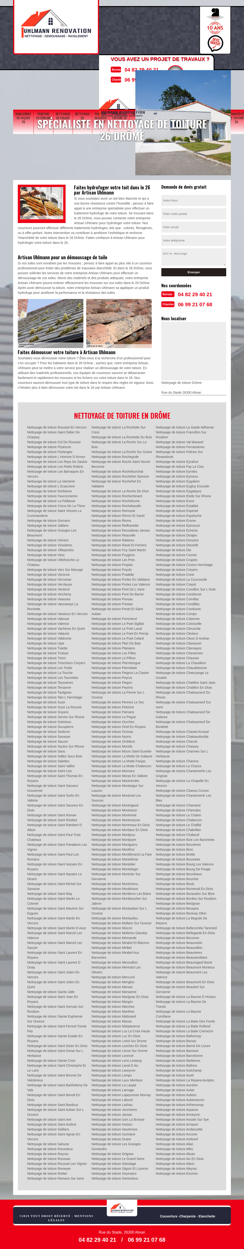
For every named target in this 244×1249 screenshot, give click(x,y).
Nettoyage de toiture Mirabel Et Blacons (120, 941)
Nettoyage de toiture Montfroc (113, 848)
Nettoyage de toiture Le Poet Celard (118, 637)
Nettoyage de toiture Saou (46, 750)
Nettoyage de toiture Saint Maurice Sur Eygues (55, 909)
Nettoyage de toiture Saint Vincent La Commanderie (54, 512)
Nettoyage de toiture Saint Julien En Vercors (53, 973)
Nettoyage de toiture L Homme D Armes (56, 455)
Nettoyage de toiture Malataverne (116, 1025)
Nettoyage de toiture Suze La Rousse (54, 706)
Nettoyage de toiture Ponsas (112, 598)
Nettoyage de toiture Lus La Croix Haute (121, 1030)
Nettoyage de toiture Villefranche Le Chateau (53, 561)
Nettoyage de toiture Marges (112, 1000)
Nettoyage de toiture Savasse (48, 735)
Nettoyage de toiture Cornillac (177, 598)
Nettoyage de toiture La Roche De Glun (120, 490)
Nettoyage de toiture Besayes (177, 907)
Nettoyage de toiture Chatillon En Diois (184, 686)
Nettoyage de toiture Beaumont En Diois (185, 981)
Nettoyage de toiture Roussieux (50, 1147)
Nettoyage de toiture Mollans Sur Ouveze (122, 922)
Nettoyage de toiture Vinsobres (49, 544)
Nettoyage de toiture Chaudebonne (181, 666)
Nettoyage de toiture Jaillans (48, 524)
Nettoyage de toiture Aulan (175, 1089)
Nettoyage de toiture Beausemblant (181, 956)
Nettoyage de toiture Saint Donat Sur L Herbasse (55, 1051)
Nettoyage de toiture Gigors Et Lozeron (120, 1167)
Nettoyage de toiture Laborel (112, 1098)
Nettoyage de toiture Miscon (112, 927)
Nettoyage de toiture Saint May (49, 892)
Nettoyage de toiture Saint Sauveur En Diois (55, 806)
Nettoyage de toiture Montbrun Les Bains (121, 892)
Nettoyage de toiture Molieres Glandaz (120, 931)
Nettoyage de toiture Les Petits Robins (55, 465)
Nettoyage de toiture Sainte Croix (51, 1059)
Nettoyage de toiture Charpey (177, 745)
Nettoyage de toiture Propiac (112, 563)
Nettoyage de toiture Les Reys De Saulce (57, 460)
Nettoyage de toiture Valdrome (49, 637)
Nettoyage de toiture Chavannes (179, 652)
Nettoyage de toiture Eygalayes (178, 490)
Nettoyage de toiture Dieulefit (177, 544)
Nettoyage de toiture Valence (48, 622)
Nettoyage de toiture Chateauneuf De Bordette (183, 723)
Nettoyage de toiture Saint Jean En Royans (52, 997)
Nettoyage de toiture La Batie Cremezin (184, 1030)
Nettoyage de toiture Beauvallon (179, 946)
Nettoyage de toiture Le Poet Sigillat (118, 622)
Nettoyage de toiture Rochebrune (116, 499)
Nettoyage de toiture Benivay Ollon (181, 912)
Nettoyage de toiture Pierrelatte (114, 666)
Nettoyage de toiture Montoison (114, 809)
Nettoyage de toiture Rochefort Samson (120, 475)
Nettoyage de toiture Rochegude (115, 455)
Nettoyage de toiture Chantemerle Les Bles (183, 796)
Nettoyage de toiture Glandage (114, 1162)
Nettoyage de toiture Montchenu (115, 882)
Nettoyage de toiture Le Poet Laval (117, 627)
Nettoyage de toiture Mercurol (113, 976)
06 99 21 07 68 (201, 303)
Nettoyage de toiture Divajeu (176, 534)
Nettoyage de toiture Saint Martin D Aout (56, 927)
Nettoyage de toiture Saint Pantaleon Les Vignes (57, 845)
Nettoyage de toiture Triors (46, 657)
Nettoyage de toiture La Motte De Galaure (122, 755)
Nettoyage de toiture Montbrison (115, 887)
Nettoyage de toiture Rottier (47, 1172)
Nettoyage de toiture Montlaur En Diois (120, 828)
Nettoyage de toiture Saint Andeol (51, 1123)
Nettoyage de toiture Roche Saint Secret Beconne (121, 462)
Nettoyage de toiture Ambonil (177, 1138)
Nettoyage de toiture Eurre (175, 499)
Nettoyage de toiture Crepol (176, 583)
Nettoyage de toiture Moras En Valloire (120, 774)
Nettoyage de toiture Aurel (175, 1074)
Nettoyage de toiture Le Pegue (114, 715)
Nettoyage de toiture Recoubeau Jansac (121, 529)
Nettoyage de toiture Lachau (112, 1103)
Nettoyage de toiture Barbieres (178, 1059)
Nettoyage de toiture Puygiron (113, 553)
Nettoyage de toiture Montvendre (115, 779)
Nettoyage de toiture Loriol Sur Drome (119, 1039)
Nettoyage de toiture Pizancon (49, 445)
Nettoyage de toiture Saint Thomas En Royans (55, 777)
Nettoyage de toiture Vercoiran (49, 578)
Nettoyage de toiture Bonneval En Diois (184, 887)
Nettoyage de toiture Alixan (175, 1152)
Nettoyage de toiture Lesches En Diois (119, 1044)
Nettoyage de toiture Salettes (48, 760)
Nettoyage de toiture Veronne (48, 573)
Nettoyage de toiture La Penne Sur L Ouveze (118, 693)
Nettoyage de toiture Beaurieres (179, 951)
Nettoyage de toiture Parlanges (49, 450)
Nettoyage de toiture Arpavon (177, 1108)
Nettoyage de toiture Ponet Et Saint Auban (117, 610)
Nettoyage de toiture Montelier (114, 863)
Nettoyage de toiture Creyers (177, 568)
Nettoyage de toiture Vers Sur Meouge (55, 568)
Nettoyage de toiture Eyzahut (177, 460)
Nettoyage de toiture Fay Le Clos (180, 465)
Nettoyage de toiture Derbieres (49, 490)
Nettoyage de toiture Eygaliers (178, 480)
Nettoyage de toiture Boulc (175, 882)
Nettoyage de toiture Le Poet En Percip (120, 632)
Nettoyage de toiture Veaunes (48, 598)
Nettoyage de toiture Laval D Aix (115, 1064)
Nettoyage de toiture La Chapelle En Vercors (182, 781)
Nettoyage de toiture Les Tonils (49, 666)
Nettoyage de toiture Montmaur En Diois (121, 823)
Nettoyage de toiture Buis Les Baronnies (185, 838)
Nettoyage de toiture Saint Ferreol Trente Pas (57, 1027)
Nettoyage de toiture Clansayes (178, 647)
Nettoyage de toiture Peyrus (112, 676)
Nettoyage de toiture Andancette (179, 1128)
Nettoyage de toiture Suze (46, 701)
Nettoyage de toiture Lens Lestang (117, 1059)
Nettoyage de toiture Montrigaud (115, 804)
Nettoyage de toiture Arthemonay (180, 1103)
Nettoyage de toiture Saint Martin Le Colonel (53, 899)
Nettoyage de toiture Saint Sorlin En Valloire (53, 796)
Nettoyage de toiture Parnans (113, 711)
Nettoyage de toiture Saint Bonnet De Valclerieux (54, 1076)
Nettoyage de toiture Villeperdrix (50, 549)
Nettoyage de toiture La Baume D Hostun (186, 995)
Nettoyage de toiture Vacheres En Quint (56, 627)
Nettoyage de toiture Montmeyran (116, 819)
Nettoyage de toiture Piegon (112, 681)
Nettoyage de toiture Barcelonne (179, 1054)
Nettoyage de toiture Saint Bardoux (52, 1103)
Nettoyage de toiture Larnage (113, 1089)
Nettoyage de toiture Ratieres (113, 539)
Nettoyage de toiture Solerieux (49, 720)
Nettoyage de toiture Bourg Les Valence (185, 863)
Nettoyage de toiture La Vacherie (51, 480)
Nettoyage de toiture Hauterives (115, 1128)
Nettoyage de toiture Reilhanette (115, 524)
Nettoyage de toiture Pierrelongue (116, 661)
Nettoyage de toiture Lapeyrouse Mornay (121, 1093)
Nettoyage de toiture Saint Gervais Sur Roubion (55, 1007)
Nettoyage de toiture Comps (176, 612)
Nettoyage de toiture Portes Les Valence (121, 583)
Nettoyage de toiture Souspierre (50, 725)
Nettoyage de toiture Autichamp (178, 1069)
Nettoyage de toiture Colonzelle (178, 622)
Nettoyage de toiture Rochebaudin (116, 504)
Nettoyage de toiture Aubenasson (180, 1098)
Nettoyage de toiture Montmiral (114, 814)
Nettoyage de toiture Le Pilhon (114, 657)
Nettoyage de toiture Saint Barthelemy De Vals (57, 1086)
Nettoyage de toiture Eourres (177, 1172)
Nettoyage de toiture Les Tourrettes (52, 676)
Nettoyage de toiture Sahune (48, 1143)
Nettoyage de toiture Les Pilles (114, 652)
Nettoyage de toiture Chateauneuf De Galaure (183, 713)
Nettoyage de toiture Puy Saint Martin (119, 549)
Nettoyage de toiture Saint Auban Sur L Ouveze (55, 1110)
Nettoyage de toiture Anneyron (178, 1113)
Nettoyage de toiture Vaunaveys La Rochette (52, 605)
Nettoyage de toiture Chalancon (179, 819)
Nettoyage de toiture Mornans (113, 769)
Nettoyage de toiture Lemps (112, 1074)
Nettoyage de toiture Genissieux (115, 1177)
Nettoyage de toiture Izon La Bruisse (118, 1118)
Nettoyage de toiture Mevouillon (115, 961)
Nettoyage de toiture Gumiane (113, 1133)
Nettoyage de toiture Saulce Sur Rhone (55, 745)
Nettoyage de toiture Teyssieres (50, 681)
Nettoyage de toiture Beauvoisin (179, 941)
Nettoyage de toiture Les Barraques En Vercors (55, 472)
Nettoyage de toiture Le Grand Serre (118, 1157)
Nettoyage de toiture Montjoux (113, 833)
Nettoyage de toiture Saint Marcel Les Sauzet (54, 943)
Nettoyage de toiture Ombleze (113, 740)
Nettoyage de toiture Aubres (176, 1093)
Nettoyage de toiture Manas (112, 1020)
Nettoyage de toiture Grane (111, 1138)
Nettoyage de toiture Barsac (176, 1039)
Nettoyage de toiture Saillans (48, 1128)
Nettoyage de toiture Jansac (112, 1113)
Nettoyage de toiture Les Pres (113, 558)
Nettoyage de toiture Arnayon (177, 1123)
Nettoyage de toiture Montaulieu (115, 917)
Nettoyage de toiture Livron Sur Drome (120, 1049)
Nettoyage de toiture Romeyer (49, 1167)
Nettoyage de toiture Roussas (48, 1157)
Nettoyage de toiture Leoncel (112, 1054)
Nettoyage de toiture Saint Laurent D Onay (53, 963)
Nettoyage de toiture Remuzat (113, 509)
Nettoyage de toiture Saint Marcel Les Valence (54, 934)
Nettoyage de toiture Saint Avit (49, 1118)
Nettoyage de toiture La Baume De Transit (181, 1002)
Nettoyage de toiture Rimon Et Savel (118, 514)
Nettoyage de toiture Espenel (177, 509)
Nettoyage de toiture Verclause (49, 583)
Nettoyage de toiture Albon (175, 1162)
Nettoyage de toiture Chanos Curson (182, 789)
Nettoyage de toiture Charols (176, 740)
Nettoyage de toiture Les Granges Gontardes (116, 1145)
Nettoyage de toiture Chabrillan (178, 828)
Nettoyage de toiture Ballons (176, 1064)
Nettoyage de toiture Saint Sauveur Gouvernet (52, 786)
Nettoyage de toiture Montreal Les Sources (116, 796)
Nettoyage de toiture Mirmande (114, 936)
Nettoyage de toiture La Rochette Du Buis (122, 436)
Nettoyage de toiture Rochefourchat (117, 470)
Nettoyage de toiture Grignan (113, 1152)
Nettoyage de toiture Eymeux (177, 475)
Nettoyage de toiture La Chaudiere (181, 661)
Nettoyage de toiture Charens (177, 760)
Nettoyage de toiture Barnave (177, 1049)
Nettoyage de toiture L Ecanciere (51, 485)
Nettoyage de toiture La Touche (50, 671)
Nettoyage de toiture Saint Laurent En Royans (54, 953)
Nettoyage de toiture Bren (174, 848)
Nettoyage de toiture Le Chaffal (178, 823)
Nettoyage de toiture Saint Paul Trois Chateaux (54, 835)
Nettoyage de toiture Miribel (112, 946)
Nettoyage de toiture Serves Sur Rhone (55, 715)
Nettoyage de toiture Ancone (176, 1133)
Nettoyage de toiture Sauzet (47, 740)
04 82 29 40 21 (136, 69)
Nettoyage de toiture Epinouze (178, 524)
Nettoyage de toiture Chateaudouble (182, 735)
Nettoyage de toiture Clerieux (177, 632)
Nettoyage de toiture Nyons (111, 735)
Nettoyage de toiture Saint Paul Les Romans (53, 855)
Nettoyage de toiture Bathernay (178, 1035)
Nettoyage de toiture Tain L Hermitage (54, 696)
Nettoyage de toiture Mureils (112, 745)
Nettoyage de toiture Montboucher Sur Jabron (119, 899)
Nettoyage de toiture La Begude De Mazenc (181, 919)
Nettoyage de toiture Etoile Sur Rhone (183, 495)
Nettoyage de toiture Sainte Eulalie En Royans (55, 1037)
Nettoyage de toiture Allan (174, 1143)
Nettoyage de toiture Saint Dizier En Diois (57, 1044)
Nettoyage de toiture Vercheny (49, 593)
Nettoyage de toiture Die (173, 549)
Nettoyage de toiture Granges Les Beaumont (51, 531)
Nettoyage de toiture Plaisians (113, 647)
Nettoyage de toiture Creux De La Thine (56, 504)
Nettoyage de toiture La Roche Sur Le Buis (119, 443)
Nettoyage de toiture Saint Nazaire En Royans (54, 865)
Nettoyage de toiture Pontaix (112, 603)
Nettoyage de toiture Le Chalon (178, 814)
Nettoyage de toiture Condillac (178, 603)
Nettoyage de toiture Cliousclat (178, 627)
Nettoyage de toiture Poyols (112, 568)
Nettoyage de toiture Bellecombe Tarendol (186, 927)
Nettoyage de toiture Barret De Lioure (183, 1044)
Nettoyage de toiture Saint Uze (49, 769)
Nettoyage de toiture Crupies (176, 558)
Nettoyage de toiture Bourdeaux (179, 873)
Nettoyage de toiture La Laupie (114, 1084)
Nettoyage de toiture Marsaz (112, 985)
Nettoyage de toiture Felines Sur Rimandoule (179, 453)
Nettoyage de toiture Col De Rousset (54, 441)
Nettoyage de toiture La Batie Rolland (183, 1025)
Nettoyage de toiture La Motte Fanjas (118, 760)
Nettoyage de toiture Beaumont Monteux (185, 966)
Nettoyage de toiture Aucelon (177, 1084)
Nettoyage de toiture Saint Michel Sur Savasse (54, 885)
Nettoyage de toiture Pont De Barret (118, 593)
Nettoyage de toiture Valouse (48, 617)
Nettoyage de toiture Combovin (178, 607)
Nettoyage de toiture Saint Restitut (52, 819)
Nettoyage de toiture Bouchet (177, 877)
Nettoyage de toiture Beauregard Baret (184, 961)
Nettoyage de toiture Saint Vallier (51, 765)
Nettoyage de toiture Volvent (47, 539)
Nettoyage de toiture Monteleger (115, 868)
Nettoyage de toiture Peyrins (112, 686)
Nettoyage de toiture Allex (174, 1147)
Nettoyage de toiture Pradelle (113, 573)
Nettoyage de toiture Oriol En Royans (119, 725)
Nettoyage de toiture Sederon (48, 730)
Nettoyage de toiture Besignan (178, 902)
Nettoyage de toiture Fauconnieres (52, 495)
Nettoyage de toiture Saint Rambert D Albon (54, 826)
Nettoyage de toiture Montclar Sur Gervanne (116, 875)
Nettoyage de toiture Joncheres (114, 1108)
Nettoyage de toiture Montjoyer (114, 838)
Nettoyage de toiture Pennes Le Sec (118, 701)
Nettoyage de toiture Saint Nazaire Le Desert (54, 875)
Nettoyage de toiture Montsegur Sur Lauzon (118, 786)
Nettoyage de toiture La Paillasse (51, 499)
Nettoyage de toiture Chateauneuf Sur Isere (183, 703)
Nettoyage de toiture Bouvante (178, 858)
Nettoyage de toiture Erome (176, 519)
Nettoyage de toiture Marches (113, 1005)
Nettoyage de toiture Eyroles (176, 470)
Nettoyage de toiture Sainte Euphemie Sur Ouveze (55, 1017)
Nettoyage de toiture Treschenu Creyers (56, 661)
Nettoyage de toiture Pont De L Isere (118, 588)
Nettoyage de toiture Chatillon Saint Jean (185, 681)
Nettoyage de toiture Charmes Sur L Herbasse (182, 752)
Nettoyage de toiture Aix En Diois (180, 1157)
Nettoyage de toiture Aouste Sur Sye (182, 1118)
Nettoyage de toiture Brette (175, 853)
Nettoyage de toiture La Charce (178, 765)
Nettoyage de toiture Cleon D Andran (182, 637)
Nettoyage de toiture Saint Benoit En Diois (53, 1096)
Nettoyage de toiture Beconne (177, 936)
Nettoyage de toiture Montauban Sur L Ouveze (119, 909)
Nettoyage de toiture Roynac (48, 1152)
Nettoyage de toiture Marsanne (114, 990)
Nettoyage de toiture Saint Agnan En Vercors (53, 1135)
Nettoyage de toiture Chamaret (178, 804)
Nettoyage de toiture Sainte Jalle (50, 990)
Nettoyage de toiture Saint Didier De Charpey (53, 433)
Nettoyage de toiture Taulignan (49, 691)
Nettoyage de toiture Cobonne (178, 617)
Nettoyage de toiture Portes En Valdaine (121, 578)
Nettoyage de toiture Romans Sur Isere (55, 1177)
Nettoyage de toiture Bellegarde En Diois (185, 931)
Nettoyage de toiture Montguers (114, 843)
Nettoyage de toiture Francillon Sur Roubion (181, 433)
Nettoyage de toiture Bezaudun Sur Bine (185, 892)
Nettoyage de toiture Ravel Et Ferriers (119, 544)
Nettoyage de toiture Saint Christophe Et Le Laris (56, 1066)
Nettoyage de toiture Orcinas (112, 730)
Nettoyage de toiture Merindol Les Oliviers (116, 968)
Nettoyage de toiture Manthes (113, 1010)
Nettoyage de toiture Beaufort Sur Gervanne (180, 988)
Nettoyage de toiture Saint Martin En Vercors (53, 919)
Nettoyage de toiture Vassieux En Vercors (57, 612)
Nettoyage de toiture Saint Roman (52, 814)
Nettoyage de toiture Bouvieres (178, 843)
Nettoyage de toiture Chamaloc (178, 809)
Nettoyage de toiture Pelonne (113, 706)
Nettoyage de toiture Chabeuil (177, 833)
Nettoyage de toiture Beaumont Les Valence (181, 973)
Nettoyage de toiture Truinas (47, 652)
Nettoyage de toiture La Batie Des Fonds (185, 1020)
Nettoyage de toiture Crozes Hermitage (184, 563)
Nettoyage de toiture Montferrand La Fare (122, 853)
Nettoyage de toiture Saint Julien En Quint (53, 983)
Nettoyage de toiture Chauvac (177, 657)
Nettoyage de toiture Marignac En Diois (120, 995)
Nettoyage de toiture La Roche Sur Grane (122, 450)
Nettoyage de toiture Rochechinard (117, 495)
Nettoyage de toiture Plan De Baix (116, 642)
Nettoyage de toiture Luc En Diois (116, 1035)
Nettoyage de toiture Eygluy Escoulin (182, 485)
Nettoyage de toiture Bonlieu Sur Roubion (186, 897)
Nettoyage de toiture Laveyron (114, 1069)
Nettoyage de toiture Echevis (177, 529)
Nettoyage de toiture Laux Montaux (117, 1079)
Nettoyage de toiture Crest (175, 573)
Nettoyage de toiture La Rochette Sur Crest (119, 428)
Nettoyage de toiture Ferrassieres (180, 445)
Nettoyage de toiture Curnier (176, 553)
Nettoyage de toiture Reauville (114, 534)
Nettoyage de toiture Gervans (48, 519)
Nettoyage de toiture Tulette (47, 647)
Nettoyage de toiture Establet (177, 504)
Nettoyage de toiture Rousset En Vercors (57, 426)
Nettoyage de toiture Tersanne (49, 686)
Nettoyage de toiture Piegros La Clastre (120, 671)
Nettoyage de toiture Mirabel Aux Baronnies (115, 953)
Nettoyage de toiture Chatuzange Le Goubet (182, 673)
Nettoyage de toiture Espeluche (178, 514)
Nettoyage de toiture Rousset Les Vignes (57, 1162)
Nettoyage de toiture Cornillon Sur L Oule (186, 588)
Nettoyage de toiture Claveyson (178, 642)
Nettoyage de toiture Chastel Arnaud (182, 730)
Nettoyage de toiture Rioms (111, 519)
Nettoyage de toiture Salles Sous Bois (54, 755)
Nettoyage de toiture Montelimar (115, 858)
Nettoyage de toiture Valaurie (48, 632)
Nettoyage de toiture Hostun (112, 1123)
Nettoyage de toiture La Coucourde (181, 578)
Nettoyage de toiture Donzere (177, 539)
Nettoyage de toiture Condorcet (178, 593)
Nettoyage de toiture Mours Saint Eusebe (122, 750)
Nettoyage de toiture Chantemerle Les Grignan (183, 772)
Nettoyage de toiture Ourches (113, 720)
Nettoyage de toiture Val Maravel (179, 441)
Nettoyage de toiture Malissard (114, 1015)
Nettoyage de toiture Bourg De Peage (183, 868)
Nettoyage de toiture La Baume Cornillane (178, 1012)
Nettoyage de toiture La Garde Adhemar (185, 426)
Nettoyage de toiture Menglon (113, 981)
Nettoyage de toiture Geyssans (114, 1172)
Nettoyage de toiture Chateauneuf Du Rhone (183, 693)
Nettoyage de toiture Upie (45, 642)
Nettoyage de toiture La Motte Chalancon (121, 765)
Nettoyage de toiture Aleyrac (176, 1167)
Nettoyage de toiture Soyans (48, 711)
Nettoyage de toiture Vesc (46, 553)
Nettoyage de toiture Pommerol (114, 617)
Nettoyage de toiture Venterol (48, 588)
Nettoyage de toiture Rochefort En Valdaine (116, 482)
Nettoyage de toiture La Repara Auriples (185, 1079)
